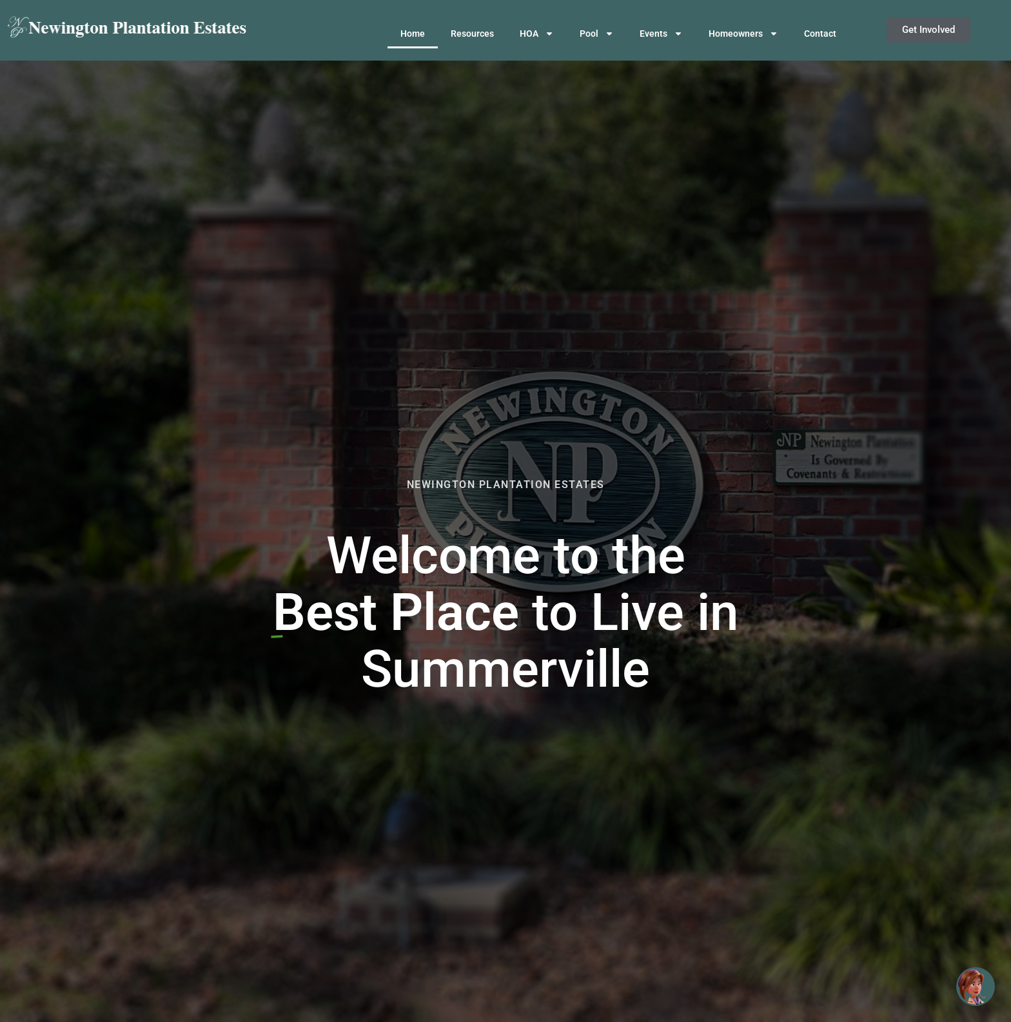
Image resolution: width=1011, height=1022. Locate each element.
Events (661, 33)
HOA (537, 33)
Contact (820, 33)
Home (412, 33)
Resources (472, 33)
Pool (597, 33)
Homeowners (743, 33)
